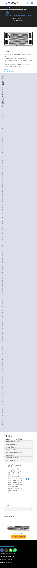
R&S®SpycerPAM (10, 449)
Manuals (6, 69)
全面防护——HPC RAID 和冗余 (14, 439)
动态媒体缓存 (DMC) (11, 447)
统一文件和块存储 (10, 460)
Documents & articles (9, 71)
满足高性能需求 (10, 455)
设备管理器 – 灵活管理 (12, 457)
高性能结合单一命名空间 (12, 441)
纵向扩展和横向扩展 (11, 444)
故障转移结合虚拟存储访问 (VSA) (14, 452)
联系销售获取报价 (18, 537)
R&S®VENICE (18, 533)
